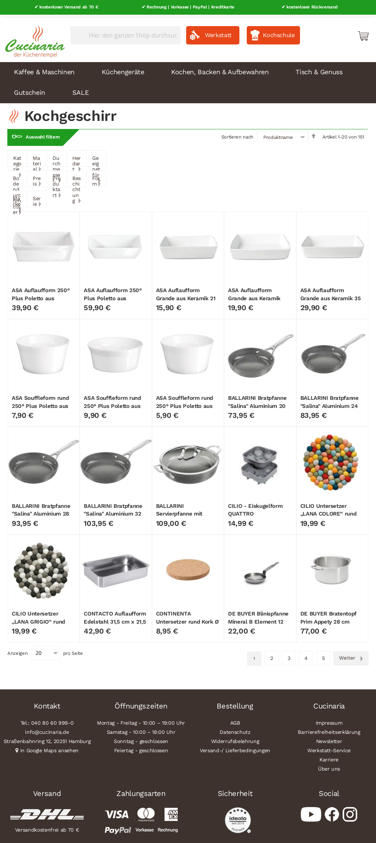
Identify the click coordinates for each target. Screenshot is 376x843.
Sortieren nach (237, 133)
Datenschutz (235, 729)
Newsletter (329, 738)
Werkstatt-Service (329, 747)
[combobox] (125, 32)
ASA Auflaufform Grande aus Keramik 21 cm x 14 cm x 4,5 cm (186, 295)
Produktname (278, 134)
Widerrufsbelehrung (235, 738)
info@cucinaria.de (47, 729)
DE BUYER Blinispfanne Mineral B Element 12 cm (258, 618)
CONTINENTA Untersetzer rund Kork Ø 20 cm (187, 618)
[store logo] (33, 36)
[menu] (188, 79)
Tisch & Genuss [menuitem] (319, 68)
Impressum (329, 719)
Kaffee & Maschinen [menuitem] (44, 68)
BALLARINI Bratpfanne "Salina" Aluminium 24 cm (329, 403)
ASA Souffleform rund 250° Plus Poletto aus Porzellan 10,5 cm (40, 403)
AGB (235, 719)
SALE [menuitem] (80, 89)
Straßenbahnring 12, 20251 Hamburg (47, 738)
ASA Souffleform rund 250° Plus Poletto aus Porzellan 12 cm (112, 403)
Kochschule (279, 31)
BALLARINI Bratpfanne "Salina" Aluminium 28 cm (41, 510)
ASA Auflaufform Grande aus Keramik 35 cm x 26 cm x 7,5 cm (330, 295)
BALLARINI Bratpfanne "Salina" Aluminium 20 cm (257, 403)
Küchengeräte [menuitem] (123, 68)
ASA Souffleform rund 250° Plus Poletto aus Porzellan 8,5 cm (184, 403)
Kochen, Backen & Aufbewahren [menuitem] (219, 68)
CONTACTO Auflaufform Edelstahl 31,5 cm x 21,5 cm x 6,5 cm (115, 618)
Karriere (329, 756)
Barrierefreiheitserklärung (329, 729)
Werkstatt (218, 31)
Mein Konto (332, 32)
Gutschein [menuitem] (29, 89)
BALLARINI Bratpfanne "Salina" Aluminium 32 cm (113, 510)
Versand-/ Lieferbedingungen (235, 747)
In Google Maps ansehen (49, 747)
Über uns (329, 765)
